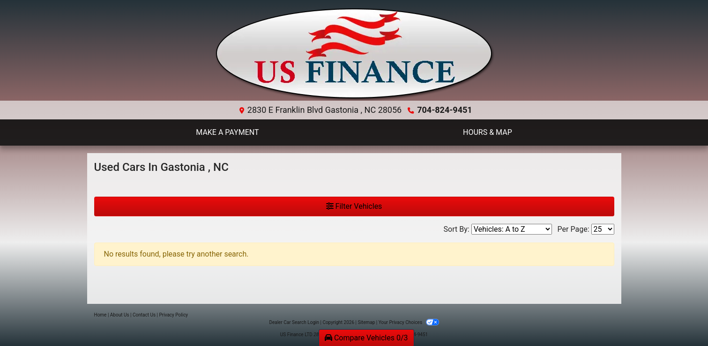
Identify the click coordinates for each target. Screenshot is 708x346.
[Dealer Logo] (354, 54)
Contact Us (144, 314)
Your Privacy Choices (409, 322)
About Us (119, 314)
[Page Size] (602, 229)
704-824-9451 (444, 110)
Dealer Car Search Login (294, 322)
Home (100, 314)
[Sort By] (511, 229)
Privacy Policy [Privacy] (173, 314)
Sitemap (366, 322)
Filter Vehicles (354, 206)
